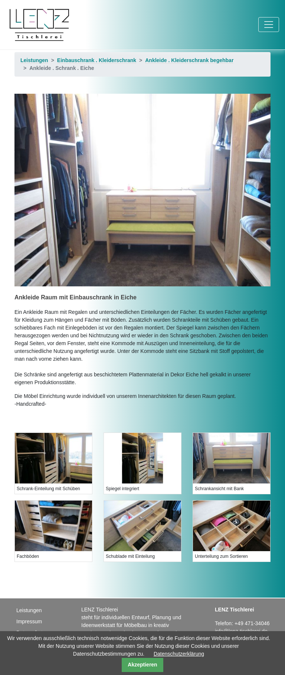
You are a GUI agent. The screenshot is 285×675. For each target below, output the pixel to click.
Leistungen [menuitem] (29, 610)
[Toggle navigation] (268, 24)
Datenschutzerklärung (179, 654)
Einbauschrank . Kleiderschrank (96, 60)
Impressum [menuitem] (29, 621)
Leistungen (34, 60)
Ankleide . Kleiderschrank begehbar (189, 60)
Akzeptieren (142, 665)
